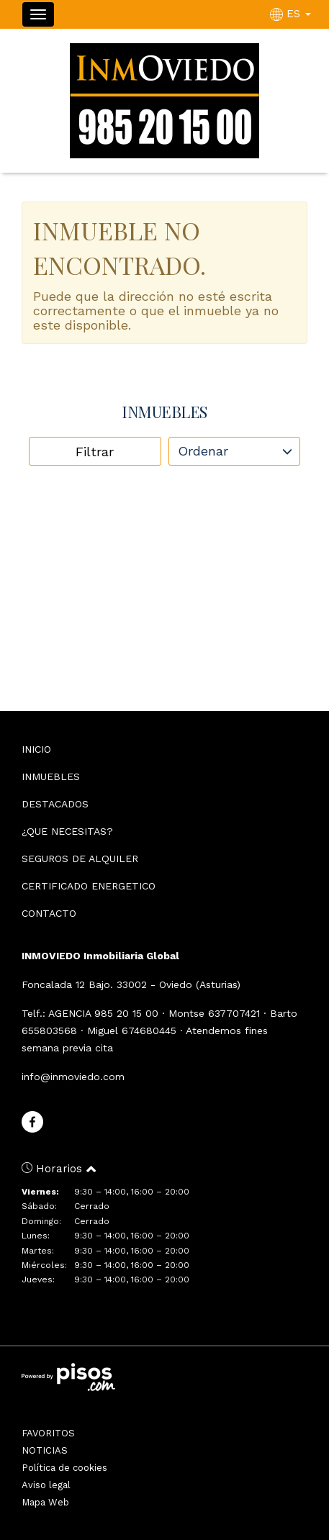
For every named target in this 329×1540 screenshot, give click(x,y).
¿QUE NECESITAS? (67, 831)
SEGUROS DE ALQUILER (80, 858)
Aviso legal (46, 1485)
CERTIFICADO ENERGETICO (89, 886)
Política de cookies (64, 1467)
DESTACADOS (55, 804)
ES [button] (292, 13)
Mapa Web (45, 1502)
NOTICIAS (45, 1450)
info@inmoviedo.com (73, 1076)
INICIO (36, 749)
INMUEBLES (51, 776)
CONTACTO (49, 913)
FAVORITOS (48, 1433)
